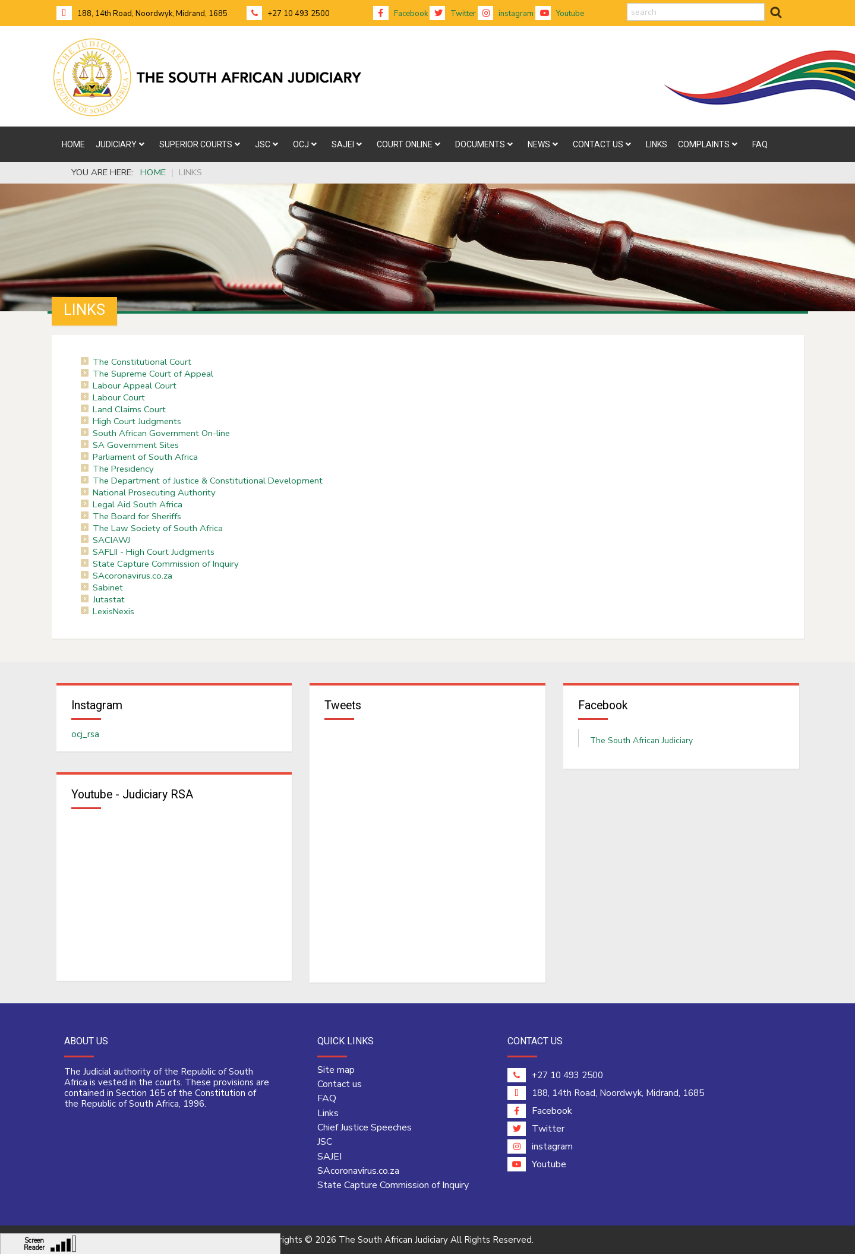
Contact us (339, 1084)
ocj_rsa (85, 734)
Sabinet (108, 587)
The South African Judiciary (641, 740)
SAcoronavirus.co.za (132, 576)
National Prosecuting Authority (154, 492)
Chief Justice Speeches (364, 1127)
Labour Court (119, 397)
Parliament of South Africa (145, 457)
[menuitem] (73, 144)
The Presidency (123, 469)
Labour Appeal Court (134, 385)
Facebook (400, 13)
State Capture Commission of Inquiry (166, 564)
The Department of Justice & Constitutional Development (208, 481)
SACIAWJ (111, 540)
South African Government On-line (161, 433)
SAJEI (329, 1156)
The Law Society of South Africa (158, 528)
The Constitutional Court (142, 362)
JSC (324, 1141)
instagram (506, 13)
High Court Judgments (137, 421)
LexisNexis (113, 611)
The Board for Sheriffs (137, 516)
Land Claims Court (129, 409)
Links (328, 1113)
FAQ (326, 1098)
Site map (336, 1069)
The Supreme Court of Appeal (153, 374)
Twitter (453, 13)
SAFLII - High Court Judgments (153, 552)
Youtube (559, 13)
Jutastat (109, 599)
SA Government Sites (136, 445)
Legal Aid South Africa (137, 504)
